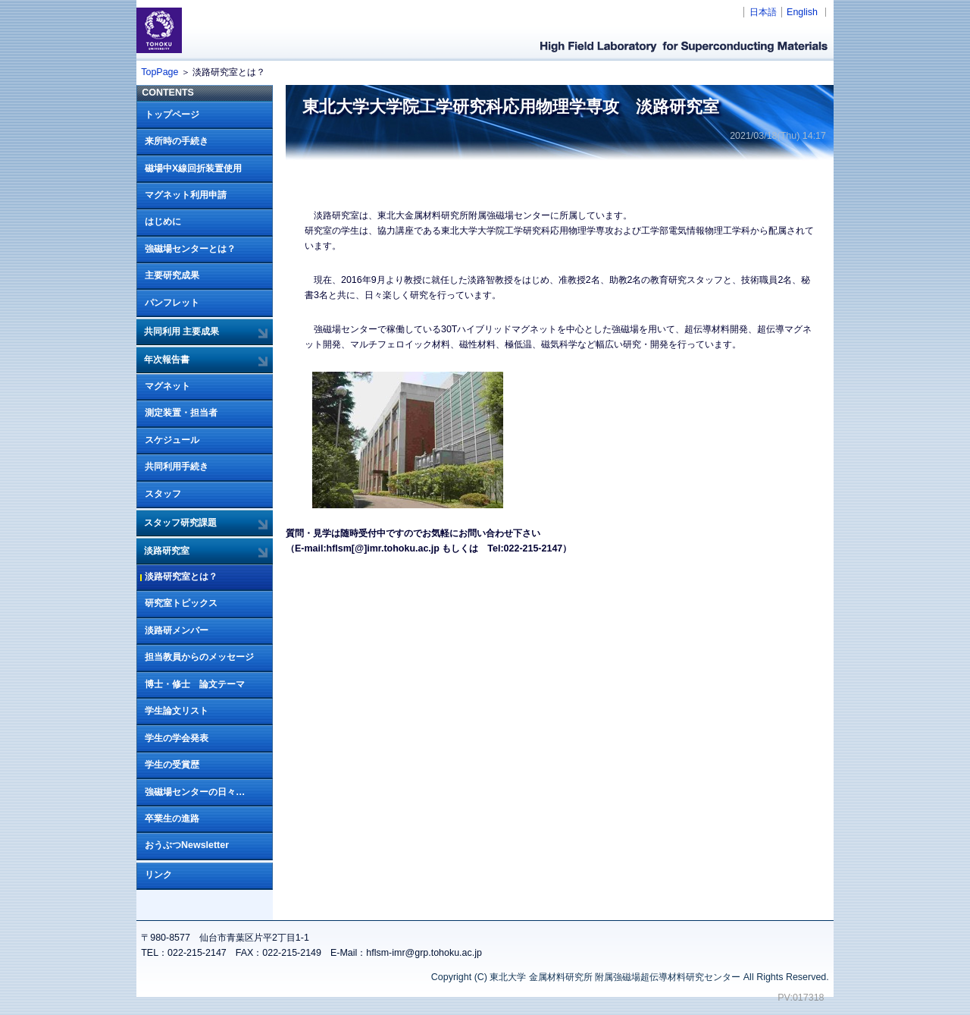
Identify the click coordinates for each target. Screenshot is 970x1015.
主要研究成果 (172, 275)
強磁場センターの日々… (195, 792)
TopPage (159, 72)
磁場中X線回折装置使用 (193, 168)
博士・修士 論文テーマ (195, 684)
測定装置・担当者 (181, 412)
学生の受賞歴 (172, 764)
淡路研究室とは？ (181, 576)
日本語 (763, 12)
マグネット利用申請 (186, 195)
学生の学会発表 (176, 738)
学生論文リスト (176, 710)
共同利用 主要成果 (181, 331)
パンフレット (172, 302)
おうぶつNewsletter (187, 845)
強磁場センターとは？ (190, 249)
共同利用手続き (176, 466)
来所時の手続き (176, 141)
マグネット (167, 386)
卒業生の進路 (172, 818)
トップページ (172, 114)
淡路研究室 (166, 550)
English (802, 12)
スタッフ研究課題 (180, 522)
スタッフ (163, 494)
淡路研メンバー (176, 630)
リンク (158, 874)
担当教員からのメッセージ (199, 657)
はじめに (163, 221)
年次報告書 (166, 359)
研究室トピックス (181, 603)
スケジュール (172, 440)
